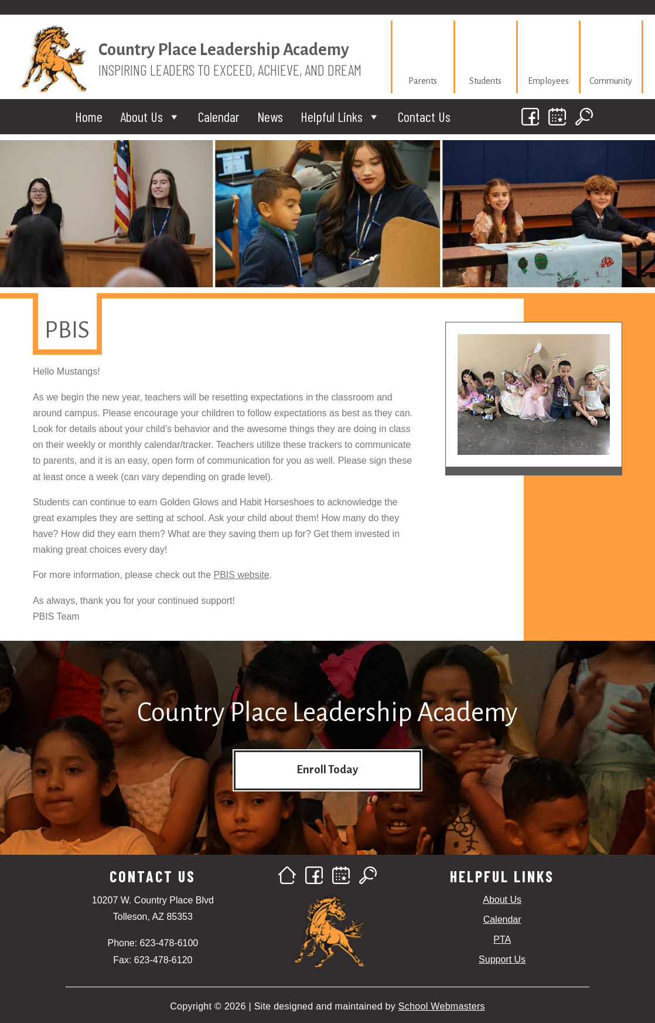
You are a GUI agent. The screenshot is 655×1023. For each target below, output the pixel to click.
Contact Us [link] (424, 116)
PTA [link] (502, 939)
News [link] (270, 116)
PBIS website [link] (241, 575)
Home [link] (89, 116)
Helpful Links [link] (340, 116)
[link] (423, 57)
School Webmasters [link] (441, 1006)
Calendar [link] (219, 116)
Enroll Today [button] (327, 769)
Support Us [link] (502, 959)
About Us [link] (150, 116)
